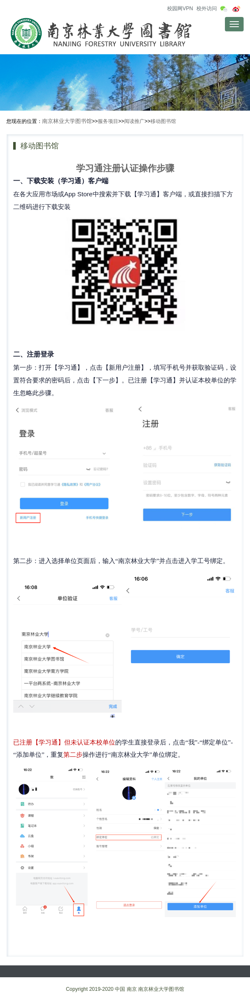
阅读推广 (134, 121)
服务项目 (108, 121)
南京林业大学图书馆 (67, 121)
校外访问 (206, 8)
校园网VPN (180, 8)
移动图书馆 (163, 121)
